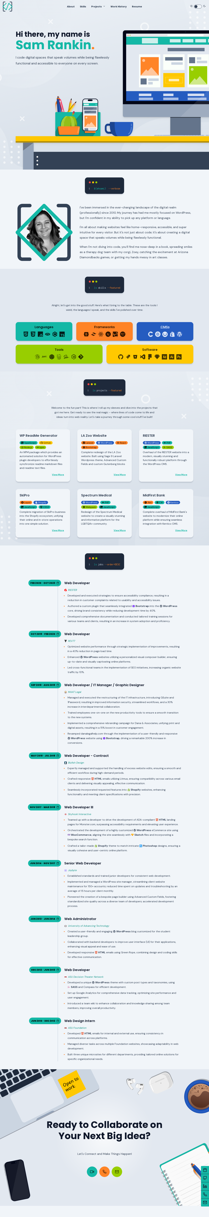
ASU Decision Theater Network (84, 979)
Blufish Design (74, 765)
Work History (119, 6)
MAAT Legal (72, 695)
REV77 (69, 644)
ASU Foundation (75, 1030)
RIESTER (70, 593)
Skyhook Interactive (77, 817)
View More (58, 477)
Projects (96, 6)
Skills (83, 6)
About (71, 6)
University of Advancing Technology (86, 928)
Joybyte (70, 873)
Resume (137, 6)
